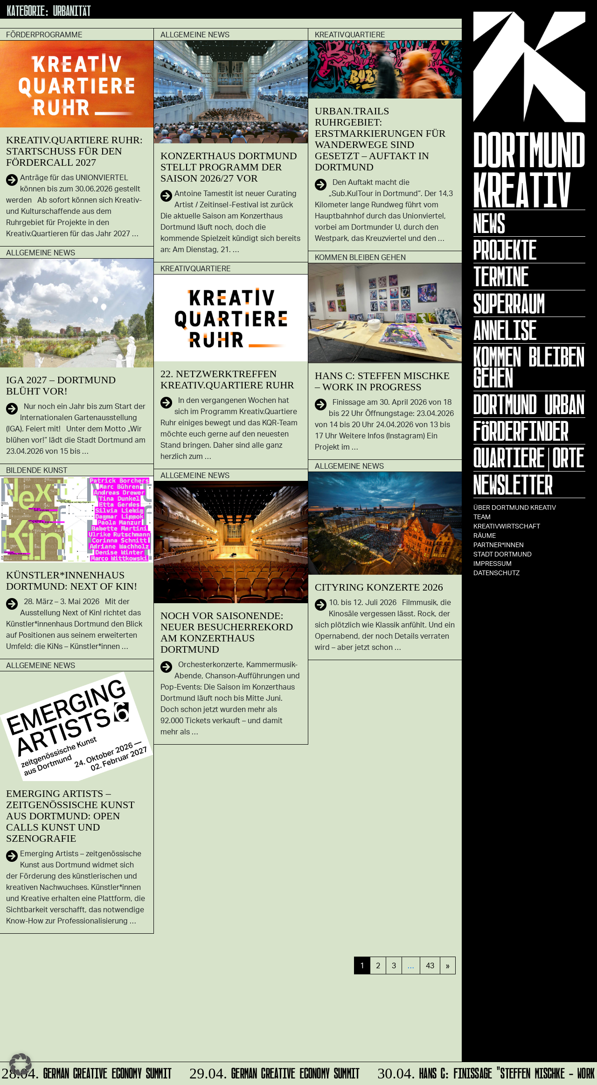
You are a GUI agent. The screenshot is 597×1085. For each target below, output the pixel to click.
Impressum (492, 563)
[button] (20, 1064)
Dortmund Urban (528, 404)
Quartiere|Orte (528, 457)
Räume (484, 535)
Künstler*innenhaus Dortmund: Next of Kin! (71, 580)
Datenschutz (496, 573)
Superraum (509, 303)
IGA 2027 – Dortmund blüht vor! (61, 385)
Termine (501, 276)
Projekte (505, 250)
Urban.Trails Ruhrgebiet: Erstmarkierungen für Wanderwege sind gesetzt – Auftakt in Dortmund (380, 139)
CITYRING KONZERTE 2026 (379, 587)
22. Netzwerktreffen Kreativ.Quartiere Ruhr (227, 379)
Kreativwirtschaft (506, 526)
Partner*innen (498, 545)
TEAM (482, 517)
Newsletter (513, 485)
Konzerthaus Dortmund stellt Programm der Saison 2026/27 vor (228, 167)
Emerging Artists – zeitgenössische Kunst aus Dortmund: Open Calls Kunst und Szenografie (70, 816)
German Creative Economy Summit (88, 1072)
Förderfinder (521, 431)
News (489, 223)
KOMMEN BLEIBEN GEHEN (528, 367)
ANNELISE (505, 330)
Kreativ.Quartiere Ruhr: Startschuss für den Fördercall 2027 (74, 151)
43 (430, 965)
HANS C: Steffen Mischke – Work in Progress (382, 381)
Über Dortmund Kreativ (514, 507)
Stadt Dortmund (502, 554)
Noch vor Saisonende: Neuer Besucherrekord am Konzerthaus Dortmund (226, 632)
